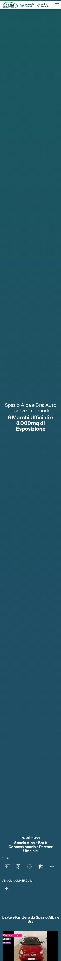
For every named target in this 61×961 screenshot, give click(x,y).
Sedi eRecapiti (43, 5)
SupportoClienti (27, 5)
